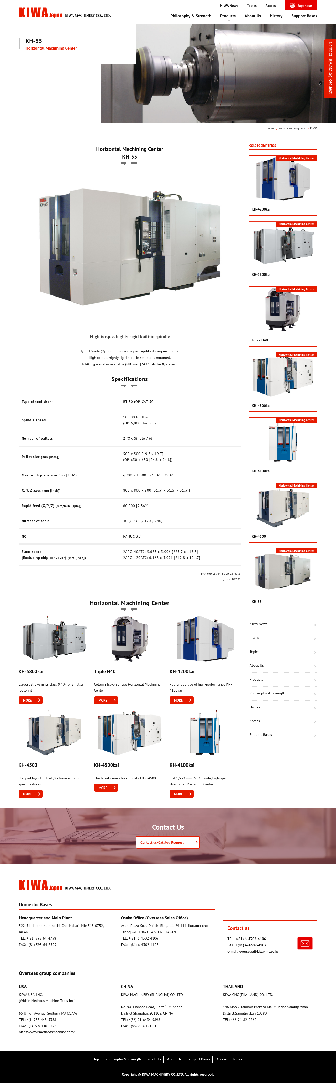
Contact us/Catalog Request (331, 68)
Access (271, 5)
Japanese (305, 5)
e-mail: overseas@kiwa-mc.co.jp (252, 951)
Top (96, 1059)
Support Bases (304, 15)
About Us (253, 15)
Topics (252, 5)
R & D (254, 637)
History (276, 15)
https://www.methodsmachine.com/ (47, 1032)
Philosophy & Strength (190, 15)
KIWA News (229, 5)
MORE (27, 700)
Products (228, 15)
